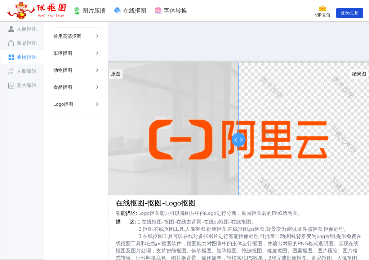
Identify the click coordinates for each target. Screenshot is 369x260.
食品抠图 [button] (76, 87)
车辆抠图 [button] (76, 53)
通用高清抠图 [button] (76, 36)
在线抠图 (130, 11)
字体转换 (171, 11)
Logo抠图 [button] (76, 104)
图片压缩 (89, 11)
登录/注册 (350, 13)
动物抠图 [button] (76, 70)
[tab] (22, 29)
